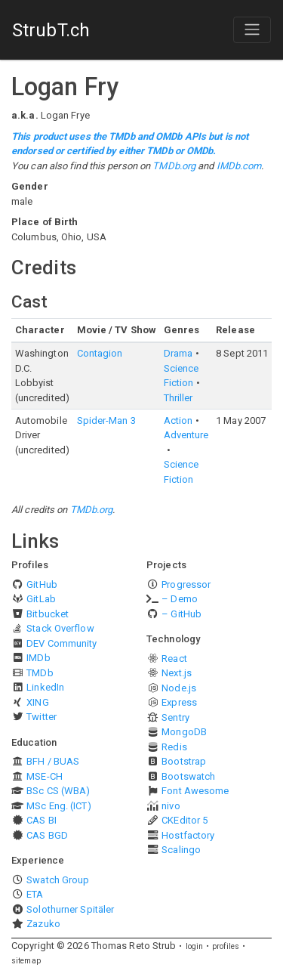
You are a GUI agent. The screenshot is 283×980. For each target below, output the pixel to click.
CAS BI (41, 820)
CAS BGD (47, 835)
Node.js (178, 688)
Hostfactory (187, 835)
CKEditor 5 (184, 820)
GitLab (41, 598)
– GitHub (181, 614)
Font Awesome (195, 790)
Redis (174, 747)
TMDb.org (173, 166)
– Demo (179, 598)
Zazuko (43, 923)
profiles (225, 946)
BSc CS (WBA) (58, 790)
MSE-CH (44, 776)
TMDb (39, 673)
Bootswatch (188, 776)
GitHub (41, 584)
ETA (34, 894)
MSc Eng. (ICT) (58, 806)
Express (179, 702)
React (174, 658)
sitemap (26, 961)
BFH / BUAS (52, 761)
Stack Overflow (60, 628)
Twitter (41, 716)
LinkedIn (45, 687)
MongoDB (184, 731)
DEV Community (61, 643)
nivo (170, 806)
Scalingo (181, 849)
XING (37, 702)
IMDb (38, 657)
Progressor (186, 584)
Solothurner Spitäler (70, 909)
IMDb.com (239, 166)
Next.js (176, 673)
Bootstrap (183, 761)
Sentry (175, 717)
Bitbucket (47, 614)
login (195, 946)
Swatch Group (57, 880)
